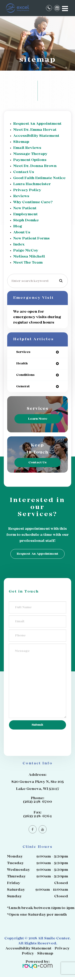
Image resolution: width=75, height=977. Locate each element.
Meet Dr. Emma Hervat (34, 130)
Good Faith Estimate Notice (39, 178)
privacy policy (27, 190)
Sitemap (45, 953)
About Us (21, 232)
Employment (25, 214)
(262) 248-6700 (37, 802)
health (22, 363)
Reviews (21, 196)
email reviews (27, 148)
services (23, 351)
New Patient (24, 208)
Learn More (37, 418)
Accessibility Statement (28, 948)
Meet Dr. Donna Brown (35, 166)
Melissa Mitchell (29, 256)
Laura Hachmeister (32, 184)
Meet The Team (28, 262)
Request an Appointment (37, 124)
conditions (25, 374)
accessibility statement (36, 136)
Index (18, 244)
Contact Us (23, 172)
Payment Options (29, 160)
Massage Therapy (30, 154)
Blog (17, 226)
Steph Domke (26, 220)
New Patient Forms (31, 238)
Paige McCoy (25, 250)
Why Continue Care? (33, 202)
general (23, 386)
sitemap (21, 142)
